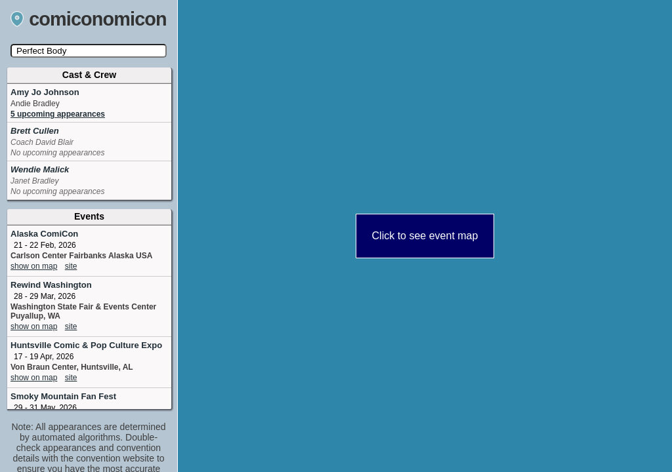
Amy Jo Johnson (44, 92)
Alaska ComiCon (44, 234)
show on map (33, 266)
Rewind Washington (51, 285)
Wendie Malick (39, 169)
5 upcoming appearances (57, 114)
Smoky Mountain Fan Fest (63, 396)
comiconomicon (88, 19)
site (71, 266)
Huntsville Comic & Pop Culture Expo (86, 345)
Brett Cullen (34, 131)
